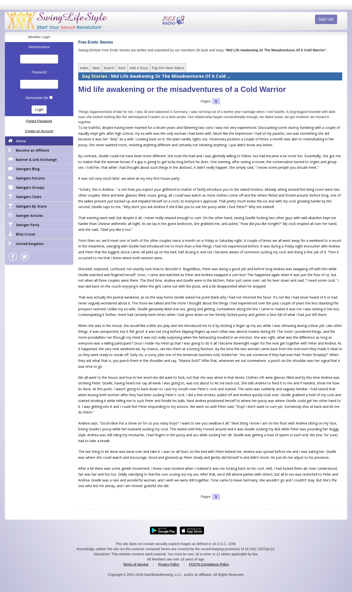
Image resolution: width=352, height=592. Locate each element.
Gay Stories (95, 76)
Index (84, 68)
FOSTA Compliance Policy (209, 564)
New (96, 68)
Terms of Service (135, 564)
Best (122, 68)
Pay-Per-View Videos (168, 68)
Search (109, 68)
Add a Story (139, 68)
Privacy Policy (168, 564)
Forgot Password (39, 121)
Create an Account (39, 131)
